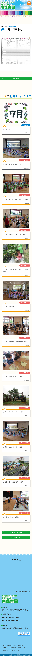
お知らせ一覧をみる (16, 532)
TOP (4, 645)
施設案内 (13, 647)
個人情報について (16, 650)
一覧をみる (16, 78)
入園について (21, 647)
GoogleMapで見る (23, 592)
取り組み (20, 645)
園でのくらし (6, 647)
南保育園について (11, 645)
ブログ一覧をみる (16, 537)
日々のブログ (6, 650)
